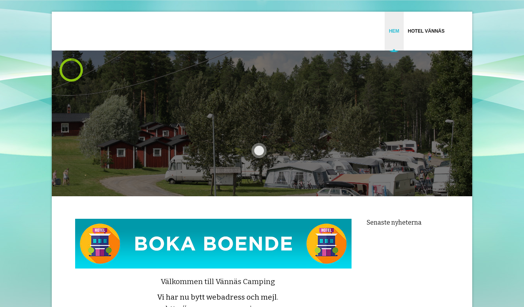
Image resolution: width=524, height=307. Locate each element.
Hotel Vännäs (426, 31)
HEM (394, 31)
